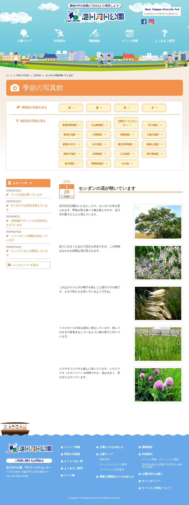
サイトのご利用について (156, 487)
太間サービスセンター (128, 123)
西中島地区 (154, 153)
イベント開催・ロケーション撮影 (160, 459)
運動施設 (94, 35)
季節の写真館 (72, 454)
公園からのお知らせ (111, 446)
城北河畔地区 (127, 144)
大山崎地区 (99, 125)
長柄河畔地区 (71, 125)
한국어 (155, 14)
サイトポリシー (151, 480)
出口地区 (99, 144)
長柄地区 (126, 134)
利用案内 (59, 35)
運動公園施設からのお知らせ (116, 476)
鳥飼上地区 (154, 144)
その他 (127, 163)
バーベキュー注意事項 (111, 469)
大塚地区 (99, 134)
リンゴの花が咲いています (25, 194)
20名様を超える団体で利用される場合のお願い (162, 465)
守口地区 (154, 125)
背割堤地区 (99, 163)
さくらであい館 (73, 461)
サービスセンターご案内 (113, 464)
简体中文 (164, 14)
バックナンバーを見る (23, 256)
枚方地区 (71, 163)
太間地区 (99, 153)
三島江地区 (154, 134)
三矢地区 (126, 153)
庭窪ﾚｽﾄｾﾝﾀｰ (71, 144)
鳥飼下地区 (71, 153)
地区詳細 (104, 459)
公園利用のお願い (152, 473)
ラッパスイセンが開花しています (29, 246)
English (147, 14)
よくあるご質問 (165, 35)
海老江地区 (71, 134)
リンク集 (69, 475)
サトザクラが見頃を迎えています (29, 205)
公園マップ (24, 35)
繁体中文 (174, 14)
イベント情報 (129, 35)
